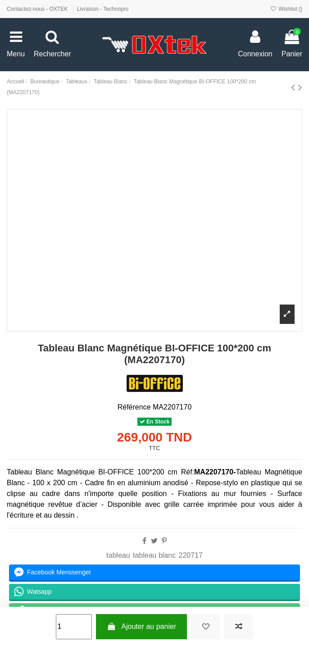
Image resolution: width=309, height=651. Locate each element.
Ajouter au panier (141, 626)
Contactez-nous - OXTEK (38, 9)
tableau (118, 555)
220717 (191, 555)
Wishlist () (286, 9)
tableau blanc (154, 555)
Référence (134, 407)
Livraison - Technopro (103, 9)
